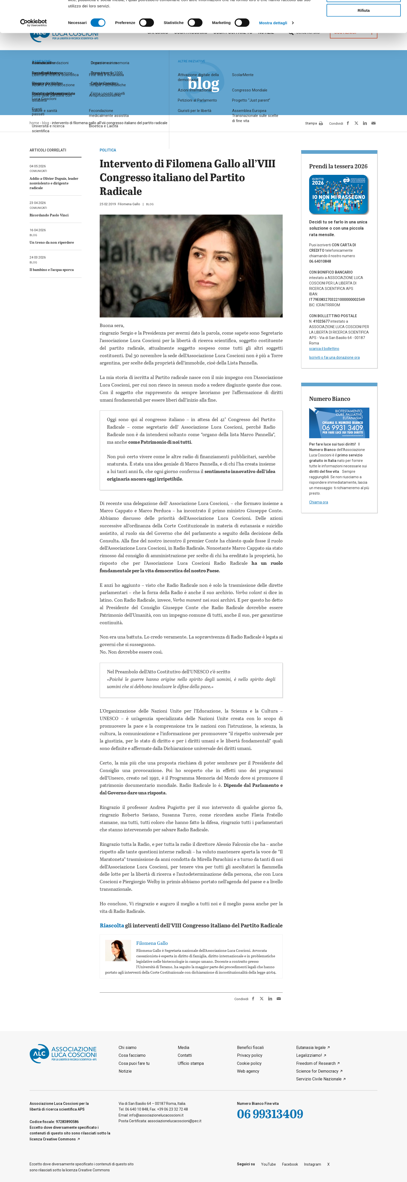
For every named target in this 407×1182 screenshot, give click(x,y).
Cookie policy (249, 1063)
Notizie (125, 1071)
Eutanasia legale (311, 1047)
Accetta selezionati (363, 27)
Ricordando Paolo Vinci (49, 215)
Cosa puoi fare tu (134, 1063)
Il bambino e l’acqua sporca (52, 269)
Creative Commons (59, 1139)
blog (150, 204)
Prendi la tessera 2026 (338, 166)
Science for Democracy (317, 1071)
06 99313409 (270, 1113)
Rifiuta (364, 42)
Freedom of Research (316, 1063)
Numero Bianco (329, 398)
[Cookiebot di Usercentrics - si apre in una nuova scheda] (33, 54)
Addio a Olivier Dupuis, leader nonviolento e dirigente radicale (54, 183)
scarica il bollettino (324, 349)
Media (183, 1047)
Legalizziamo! (309, 1055)
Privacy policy (249, 1055)
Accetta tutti (363, 12)
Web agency (248, 1071)
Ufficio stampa (191, 1063)
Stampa (314, 123)
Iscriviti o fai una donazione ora (334, 357)
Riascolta (112, 925)
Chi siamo (128, 1047)
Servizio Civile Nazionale (319, 1079)
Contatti (185, 1055)
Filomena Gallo (129, 204)
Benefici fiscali (250, 1047)
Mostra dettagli (273, 54)
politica (108, 150)
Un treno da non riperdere (52, 242)
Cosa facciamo (132, 1055)
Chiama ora (318, 502)
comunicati (38, 171)
